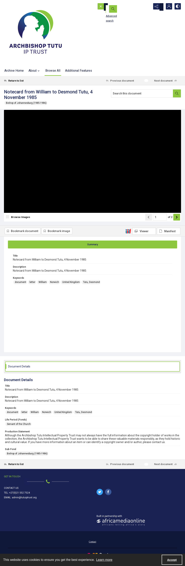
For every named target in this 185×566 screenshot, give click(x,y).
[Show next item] (176, 231)
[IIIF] (128, 114)
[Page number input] (160, 231)
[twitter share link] (100, 495)
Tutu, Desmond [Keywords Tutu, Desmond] (91, 285)
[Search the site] (118, 7)
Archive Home (14, 70)
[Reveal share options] (157, 7)
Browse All (52, 70)
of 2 (170, 231)
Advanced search (110, 14)
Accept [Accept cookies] (172, 559)
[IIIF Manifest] (168, 114)
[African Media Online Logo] (121, 525)
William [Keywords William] (43, 285)
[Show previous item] (148, 231)
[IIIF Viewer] (144, 114)
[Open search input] (147, 7)
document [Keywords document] (20, 285)
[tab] (92, 247)
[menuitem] (92, 544)
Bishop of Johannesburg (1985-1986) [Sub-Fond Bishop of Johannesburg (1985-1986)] (27, 456)
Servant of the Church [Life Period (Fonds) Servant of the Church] (19, 427)
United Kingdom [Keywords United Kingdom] (71, 285)
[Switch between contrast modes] (177, 7)
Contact (92, 544)
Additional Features (78, 70)
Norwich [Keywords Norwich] (54, 285)
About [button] (34, 70)
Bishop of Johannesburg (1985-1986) (26, 103)
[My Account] (167, 7)
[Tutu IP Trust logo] (35, 32)
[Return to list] (28, 80)
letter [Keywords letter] (32, 285)
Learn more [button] (104, 559)
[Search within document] (177, 93)
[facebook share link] (108, 495)
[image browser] (19, 231)
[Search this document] (142, 93)
